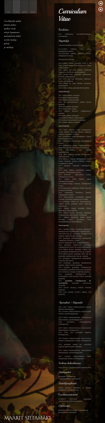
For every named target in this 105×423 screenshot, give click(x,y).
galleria (24, 12)
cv (16, 12)
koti (8, 12)
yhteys (33, 12)
